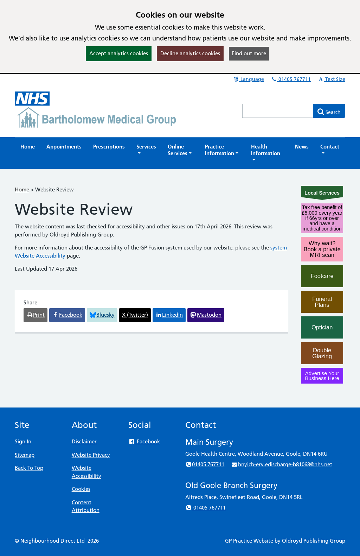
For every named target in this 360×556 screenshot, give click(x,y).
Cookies (81, 489)
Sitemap (24, 454)
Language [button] (248, 79)
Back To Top (29, 468)
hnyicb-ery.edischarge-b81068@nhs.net (281, 464)
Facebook (144, 441)
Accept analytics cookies (118, 53)
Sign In (23, 441)
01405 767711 (291, 79)
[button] (146, 150)
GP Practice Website (249, 540)
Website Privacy (91, 454)
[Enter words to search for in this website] (277, 111)
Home (22, 189)
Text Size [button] (331, 79)
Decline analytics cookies (190, 53)
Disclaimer (84, 441)
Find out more (249, 53)
